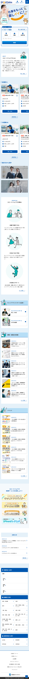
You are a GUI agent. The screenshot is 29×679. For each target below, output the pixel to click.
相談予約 (17, 2)
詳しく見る (23, 73)
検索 (14, 42)
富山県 (4, 591)
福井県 (4, 585)
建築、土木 (18, 620)
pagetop (26, 676)
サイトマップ (14, 669)
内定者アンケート (14, 653)
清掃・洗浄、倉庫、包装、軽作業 (7, 629)
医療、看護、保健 (6, 615)
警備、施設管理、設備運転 (7, 624)
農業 (16, 630)
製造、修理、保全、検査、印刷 (20, 614)
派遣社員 (17, 644)
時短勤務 (17, 640)
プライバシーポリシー (14, 661)
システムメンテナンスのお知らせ (9, 553)
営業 (16, 601)
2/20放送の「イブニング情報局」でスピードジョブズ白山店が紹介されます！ (14, 541)
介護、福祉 (4, 610)
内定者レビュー (14, 656)
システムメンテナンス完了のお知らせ (10, 547)
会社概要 (14, 658)
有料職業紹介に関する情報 (14, 664)
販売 (3, 606)
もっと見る (21, 290)
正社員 (3, 640)
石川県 (4, 579)
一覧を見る (13, 117)
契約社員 (4, 644)
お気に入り (22, 2)
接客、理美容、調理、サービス (20, 605)
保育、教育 (18, 610)
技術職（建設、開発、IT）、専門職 (7, 619)
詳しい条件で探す (21, 29)
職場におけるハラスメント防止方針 (14, 666)
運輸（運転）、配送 (20, 625)
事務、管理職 (5, 601)
